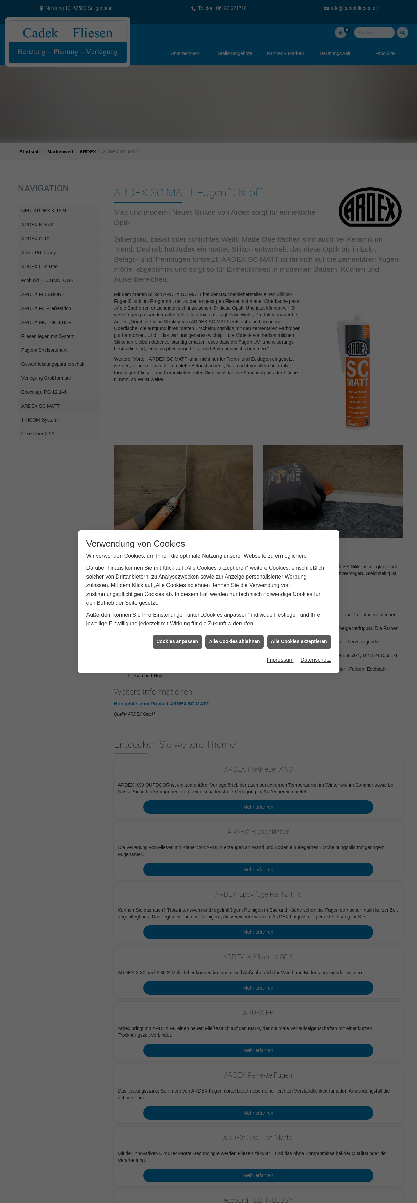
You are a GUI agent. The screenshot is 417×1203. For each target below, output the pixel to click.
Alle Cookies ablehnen (234, 615)
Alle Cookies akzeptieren (299, 615)
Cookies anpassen (177, 615)
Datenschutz (316, 633)
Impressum (280, 633)
